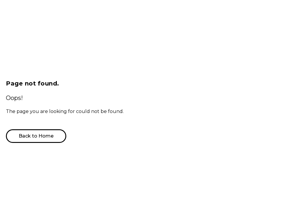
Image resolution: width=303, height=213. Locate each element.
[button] (33, 136)
